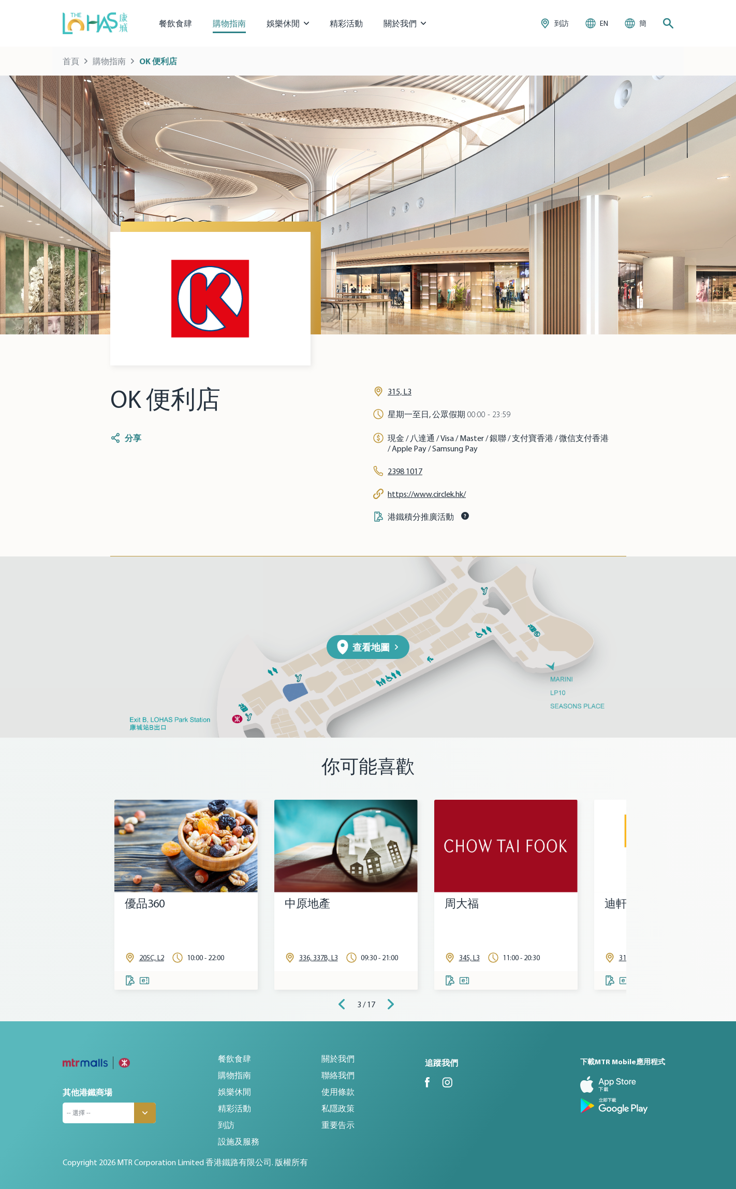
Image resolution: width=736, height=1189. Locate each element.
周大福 (462, 904)
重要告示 (338, 1125)
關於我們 (338, 1058)
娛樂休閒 (234, 1092)
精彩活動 (346, 23)
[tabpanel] (186, 895)
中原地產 (307, 904)
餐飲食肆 (175, 23)
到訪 (226, 1125)
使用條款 (338, 1092)
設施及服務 (238, 1141)
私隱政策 (338, 1108)
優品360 (145, 904)
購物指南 (229, 23)
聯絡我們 (338, 1075)
